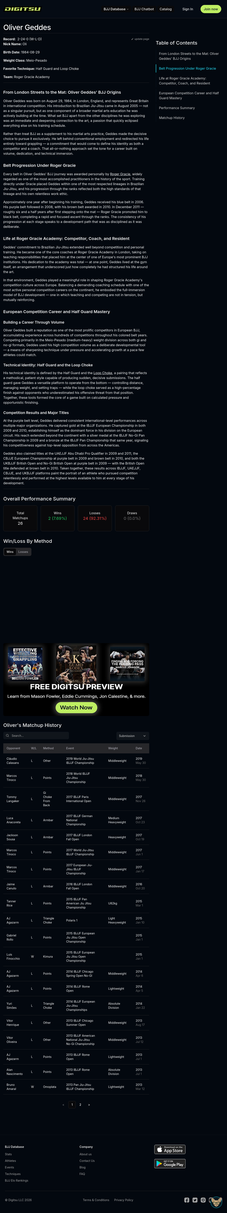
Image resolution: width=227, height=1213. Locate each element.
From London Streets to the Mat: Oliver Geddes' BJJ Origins (189, 56)
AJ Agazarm (13, 921)
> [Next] (89, 1105)
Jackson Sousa (12, 838)
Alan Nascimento (14, 1072)
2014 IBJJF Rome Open (78, 989)
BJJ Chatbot (144, 9)
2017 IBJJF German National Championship (79, 821)
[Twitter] (195, 1200)
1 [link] (72, 1105)
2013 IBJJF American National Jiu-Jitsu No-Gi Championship (80, 1040)
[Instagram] (203, 1200)
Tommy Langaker (13, 799)
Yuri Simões (12, 1006)
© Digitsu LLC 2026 (18, 1200)
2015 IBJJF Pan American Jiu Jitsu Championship (78, 904)
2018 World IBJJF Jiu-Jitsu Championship (78, 778)
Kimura (48, 957)
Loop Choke (103, 373)
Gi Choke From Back (47, 799)
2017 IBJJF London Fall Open (79, 838)
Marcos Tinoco (12, 778)
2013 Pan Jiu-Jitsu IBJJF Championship (80, 1087)
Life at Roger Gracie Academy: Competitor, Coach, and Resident (184, 80)
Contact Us (87, 1161)
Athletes (10, 1161)
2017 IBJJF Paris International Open (78, 799)
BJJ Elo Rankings (16, 1181)
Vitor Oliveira (12, 1040)
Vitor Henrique (13, 1023)
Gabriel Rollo (11, 938)
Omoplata (49, 1087)
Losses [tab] (23, 551)
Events (9, 1168)
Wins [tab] (10, 551)
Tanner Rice (11, 904)
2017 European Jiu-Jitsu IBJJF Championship (79, 870)
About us (85, 1155)
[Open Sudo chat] (216, 1202)
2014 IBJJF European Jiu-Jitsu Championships (80, 1006)
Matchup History (172, 118)
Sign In (187, 9)
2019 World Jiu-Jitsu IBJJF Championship (80, 761)
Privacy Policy (123, 1200)
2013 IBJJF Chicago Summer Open (79, 1023)
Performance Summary (177, 108)
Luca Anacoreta (14, 820)
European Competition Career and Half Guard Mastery (189, 95)
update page (140, 38)
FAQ (82, 1174)
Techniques (13, 1174)
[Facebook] (186, 1200)
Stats (8, 1155)
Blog (82, 1168)
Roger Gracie (120, 174)
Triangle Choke (48, 921)
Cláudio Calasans (13, 761)
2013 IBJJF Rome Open (78, 1057)
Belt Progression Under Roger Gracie (187, 68)
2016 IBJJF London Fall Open (79, 887)
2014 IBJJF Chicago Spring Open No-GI (79, 974)
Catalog (166, 9)
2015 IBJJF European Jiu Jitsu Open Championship (80, 938)
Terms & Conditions (96, 1200)
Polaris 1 (71, 921)
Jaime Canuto (11, 887)
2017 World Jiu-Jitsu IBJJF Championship (80, 853)
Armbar (48, 820)
